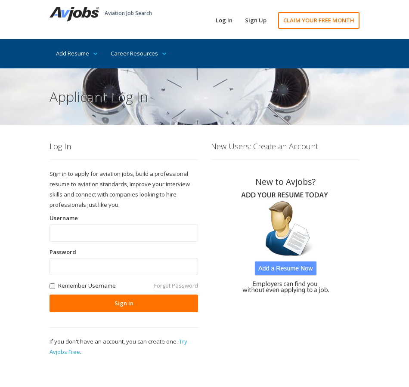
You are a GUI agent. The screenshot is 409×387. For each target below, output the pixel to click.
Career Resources (139, 53)
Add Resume (77, 53)
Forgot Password (176, 285)
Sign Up (255, 20)
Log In (224, 20)
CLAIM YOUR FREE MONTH (318, 20)
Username (64, 218)
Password (63, 252)
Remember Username (87, 285)
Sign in (124, 303)
